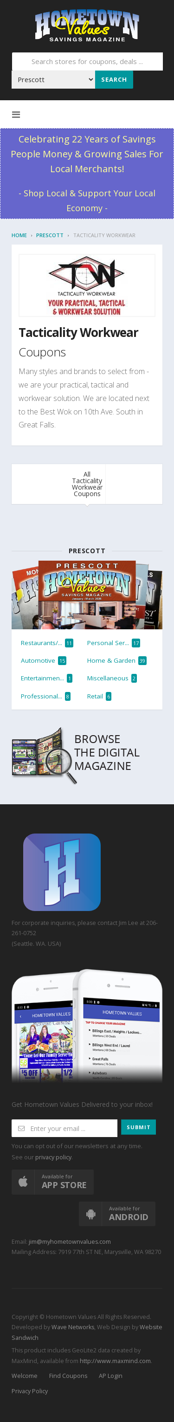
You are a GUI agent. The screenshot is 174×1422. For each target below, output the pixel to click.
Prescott (50, 235)
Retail (99, 696)
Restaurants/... (47, 643)
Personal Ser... (113, 643)
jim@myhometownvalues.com (70, 1242)
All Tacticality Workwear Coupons (87, 484)
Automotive (43, 660)
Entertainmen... (46, 678)
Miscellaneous (112, 678)
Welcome (25, 1376)
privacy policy (53, 1157)
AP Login (110, 1376)
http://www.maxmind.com (115, 1361)
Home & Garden (117, 660)
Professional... (46, 696)
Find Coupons (68, 1376)
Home (19, 235)
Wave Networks (72, 1327)
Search (114, 79)
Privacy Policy (30, 1391)
